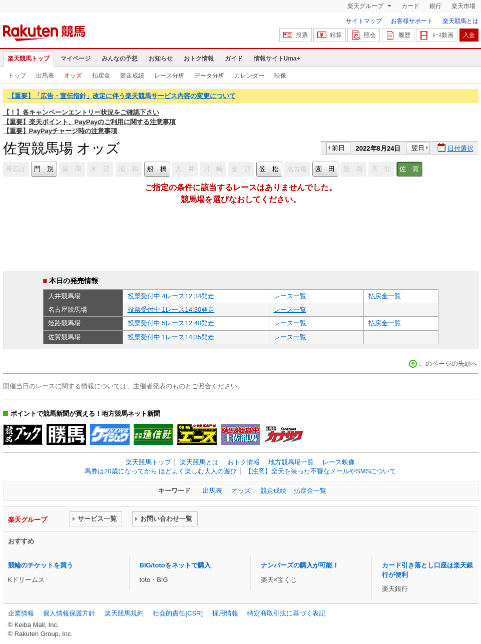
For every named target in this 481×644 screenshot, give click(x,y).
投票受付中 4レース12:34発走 (171, 296)
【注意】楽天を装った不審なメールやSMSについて (320, 471)
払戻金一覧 (384, 296)
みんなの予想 (120, 58)
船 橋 (157, 169)
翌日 (417, 148)
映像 (280, 75)
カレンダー (249, 75)
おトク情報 (199, 58)
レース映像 (338, 462)
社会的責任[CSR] (178, 613)
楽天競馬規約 (124, 613)
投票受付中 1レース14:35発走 (171, 337)
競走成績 (132, 75)
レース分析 (169, 75)
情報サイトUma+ (277, 58)
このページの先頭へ (448, 363)
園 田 (325, 169)
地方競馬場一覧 (291, 462)
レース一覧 (290, 296)
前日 (338, 148)
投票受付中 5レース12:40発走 (171, 323)
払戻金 (101, 75)
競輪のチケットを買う (40, 565)
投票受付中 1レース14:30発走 (171, 309)
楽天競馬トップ (29, 58)
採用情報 (225, 613)
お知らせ (161, 58)
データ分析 (209, 75)
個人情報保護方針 (69, 613)
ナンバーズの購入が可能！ (300, 565)
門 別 (44, 169)
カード (410, 6)
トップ (17, 75)
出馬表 (45, 75)
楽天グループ (366, 6)
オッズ (73, 75)
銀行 (435, 6)
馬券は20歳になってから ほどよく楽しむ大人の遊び (161, 471)
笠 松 (269, 169)
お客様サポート (412, 21)
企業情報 (21, 613)
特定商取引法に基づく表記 (286, 613)
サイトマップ (364, 21)
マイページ (76, 58)
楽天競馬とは (460, 21)
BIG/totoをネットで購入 (175, 565)
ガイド (234, 58)
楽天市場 (463, 6)
